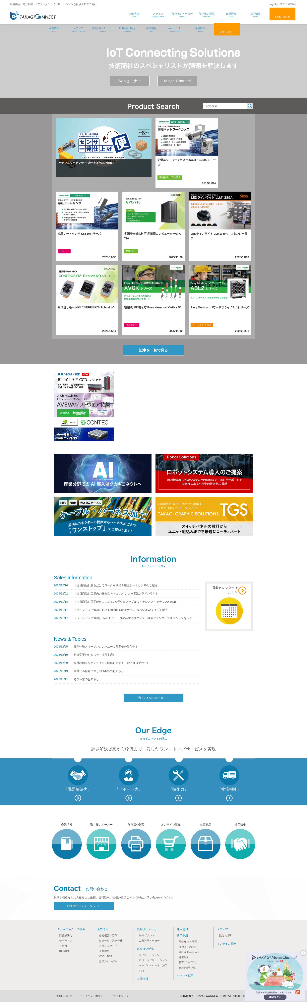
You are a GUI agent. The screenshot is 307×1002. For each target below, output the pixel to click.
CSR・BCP (105, 956)
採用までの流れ (188, 946)
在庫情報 (151, 29)
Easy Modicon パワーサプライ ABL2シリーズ (220, 307)
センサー (64, 251)
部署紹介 (184, 957)
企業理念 (104, 951)
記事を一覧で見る (153, 350)
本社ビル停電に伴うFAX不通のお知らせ (99, 671)
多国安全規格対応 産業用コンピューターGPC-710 (153, 236)
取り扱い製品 (127, 29)
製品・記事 (225, 935)
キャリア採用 (185, 975)
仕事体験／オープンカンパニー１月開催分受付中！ (106, 646)
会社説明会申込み (189, 952)
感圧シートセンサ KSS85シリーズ (79, 233)
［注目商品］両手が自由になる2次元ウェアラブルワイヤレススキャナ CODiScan (125, 601)
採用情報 (200, 29)
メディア (78, 29)
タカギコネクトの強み (71, 929)
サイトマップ (121, 995)
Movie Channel (177, 81)
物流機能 (64, 951)
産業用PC (131, 251)
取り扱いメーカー (103, 29)
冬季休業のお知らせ (86, 679)
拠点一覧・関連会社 (110, 940)
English (272, 4)
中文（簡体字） (288, 4)
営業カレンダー (108, 961)
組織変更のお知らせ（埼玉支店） (95, 654)
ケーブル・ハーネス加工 (153, 965)
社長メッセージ (108, 945)
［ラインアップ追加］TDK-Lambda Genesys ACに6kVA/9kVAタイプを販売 (121, 609)
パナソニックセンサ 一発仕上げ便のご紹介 (85, 162)
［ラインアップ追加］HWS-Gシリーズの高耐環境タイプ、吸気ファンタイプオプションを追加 (133, 618)
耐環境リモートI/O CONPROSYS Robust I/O (86, 307)
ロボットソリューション (153, 960)
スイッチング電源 (201, 325)
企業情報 (54, 29)
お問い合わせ (282, 16)
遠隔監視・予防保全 (170, 177)
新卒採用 (182, 935)
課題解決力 (65, 935)
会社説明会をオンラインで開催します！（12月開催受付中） (112, 662)
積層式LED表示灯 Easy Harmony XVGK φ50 (152, 307)
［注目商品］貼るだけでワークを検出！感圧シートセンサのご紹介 (115, 585)
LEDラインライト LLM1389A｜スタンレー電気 (219, 236)
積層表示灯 (132, 325)
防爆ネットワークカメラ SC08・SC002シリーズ (186, 162)
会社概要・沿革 (108, 935)
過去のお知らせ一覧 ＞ (153, 697)
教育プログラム (188, 962)
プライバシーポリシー (93, 995)
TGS (141, 970)
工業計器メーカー (149, 940)
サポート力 (65, 940)
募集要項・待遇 (188, 941)
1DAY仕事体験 (187, 967)
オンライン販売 (226, 943)
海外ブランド (146, 935)
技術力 (63, 945)
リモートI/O (65, 325)
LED (194, 251)
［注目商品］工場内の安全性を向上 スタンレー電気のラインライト (116, 593)
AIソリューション (149, 955)
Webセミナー (175, 29)
